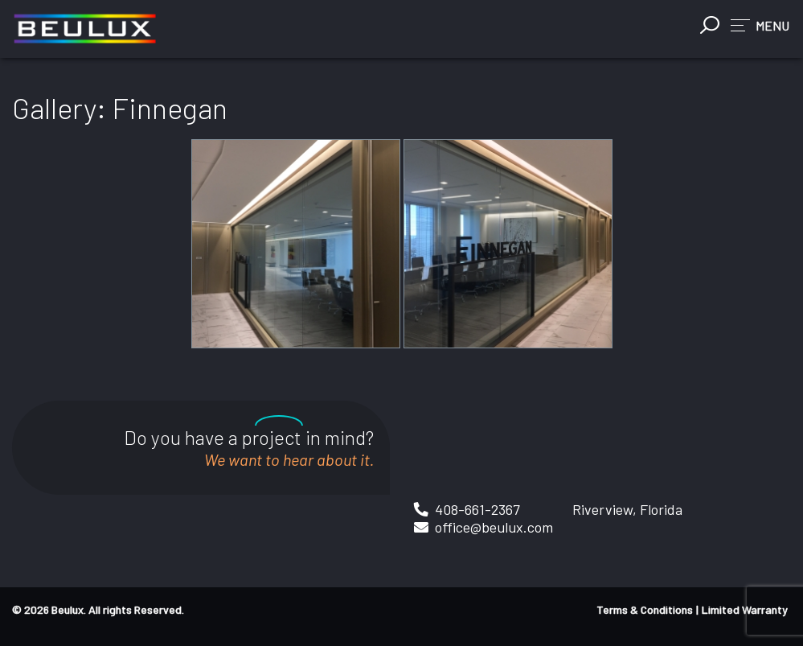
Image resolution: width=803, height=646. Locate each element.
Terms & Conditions (644, 609)
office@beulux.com (494, 527)
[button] (760, 25)
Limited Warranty (745, 609)
